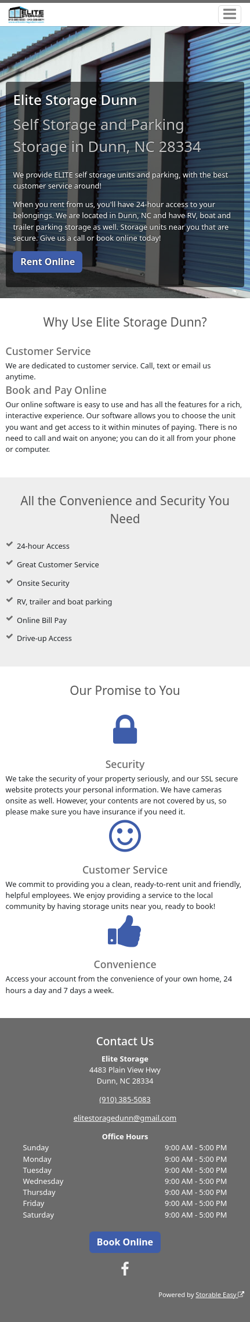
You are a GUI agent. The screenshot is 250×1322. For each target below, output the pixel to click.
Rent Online (47, 261)
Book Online (125, 1242)
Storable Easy (219, 1294)
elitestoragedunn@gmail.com (125, 1118)
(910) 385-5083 (124, 1099)
